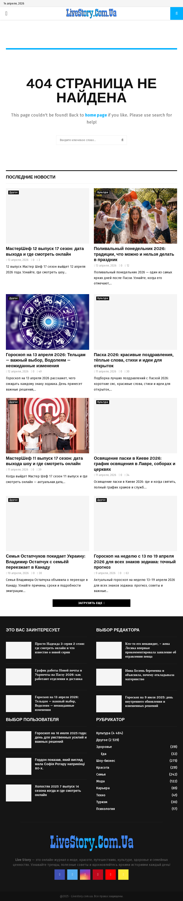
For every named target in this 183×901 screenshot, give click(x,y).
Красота (102, 768)
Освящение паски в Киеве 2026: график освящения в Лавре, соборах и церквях (134, 464)
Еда (103, 754)
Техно (100, 795)
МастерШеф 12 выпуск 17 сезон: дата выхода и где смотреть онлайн (45, 251)
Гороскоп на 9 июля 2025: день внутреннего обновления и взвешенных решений (149, 701)
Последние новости (30, 177)
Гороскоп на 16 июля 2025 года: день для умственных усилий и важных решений (61, 737)
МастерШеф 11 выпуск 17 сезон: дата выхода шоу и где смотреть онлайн (44, 461)
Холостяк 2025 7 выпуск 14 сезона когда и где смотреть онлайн (58, 790)
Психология (105, 809)
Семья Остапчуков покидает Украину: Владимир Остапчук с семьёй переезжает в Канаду (45, 562)
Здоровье (104, 747)
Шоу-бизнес (105, 761)
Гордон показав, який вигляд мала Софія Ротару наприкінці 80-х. (60, 764)
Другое (13, 192)
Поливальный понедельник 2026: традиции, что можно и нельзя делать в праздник (134, 254)
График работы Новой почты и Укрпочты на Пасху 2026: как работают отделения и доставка (58, 674)
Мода (100, 781)
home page (96, 115)
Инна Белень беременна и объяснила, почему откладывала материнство (149, 675)
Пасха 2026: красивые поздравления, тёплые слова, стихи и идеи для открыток (134, 360)
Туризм (101, 802)
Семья (101, 774)
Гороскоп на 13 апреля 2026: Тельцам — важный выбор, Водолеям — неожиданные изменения (46, 360)
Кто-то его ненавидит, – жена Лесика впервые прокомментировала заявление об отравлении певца (150, 650)
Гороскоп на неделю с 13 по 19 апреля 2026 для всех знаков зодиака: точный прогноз (135, 562)
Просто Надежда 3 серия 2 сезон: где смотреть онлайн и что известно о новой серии (60, 648)
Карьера (103, 788)
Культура (102, 192)
